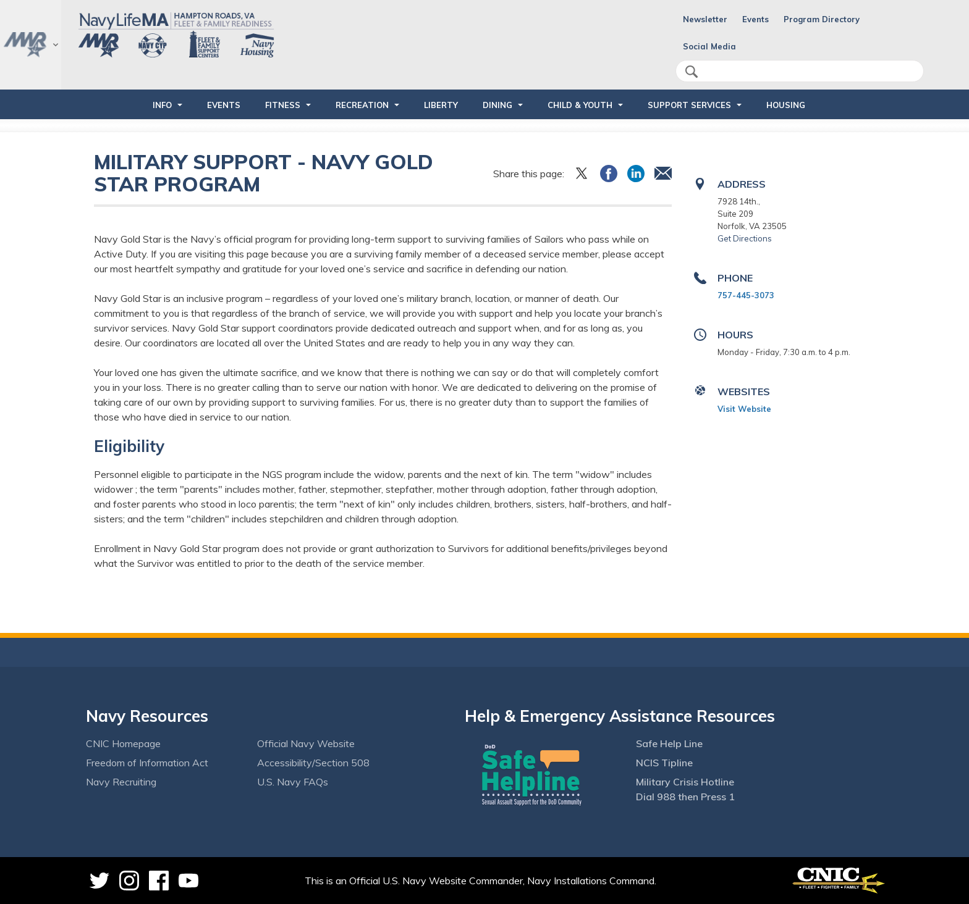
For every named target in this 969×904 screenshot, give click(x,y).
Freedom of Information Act (147, 762)
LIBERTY (441, 105)
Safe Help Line (669, 743)
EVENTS (223, 105)
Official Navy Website (306, 743)
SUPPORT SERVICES (689, 105)
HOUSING (785, 105)
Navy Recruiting (121, 782)
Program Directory (822, 19)
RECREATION (362, 105)
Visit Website (744, 409)
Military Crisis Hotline (685, 782)
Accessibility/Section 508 (313, 762)
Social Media (709, 46)
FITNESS (282, 105)
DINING (497, 105)
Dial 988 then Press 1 (685, 796)
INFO (162, 105)
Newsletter (705, 19)
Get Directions (744, 238)
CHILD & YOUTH (580, 105)
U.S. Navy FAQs (292, 782)
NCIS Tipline (664, 762)
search (691, 71)
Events (755, 19)
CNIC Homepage (123, 743)
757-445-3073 (745, 295)
